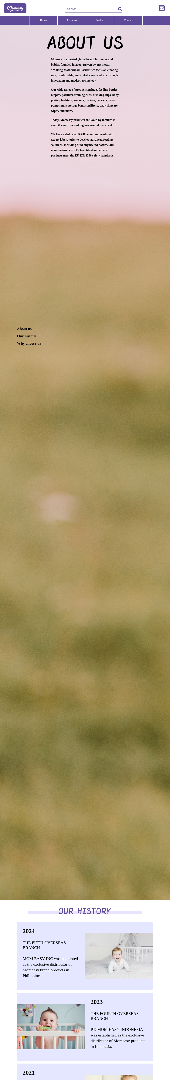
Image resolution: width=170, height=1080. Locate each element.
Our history (26, 336)
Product (100, 20)
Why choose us (29, 343)
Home (43, 20)
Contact (128, 20)
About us (71, 20)
